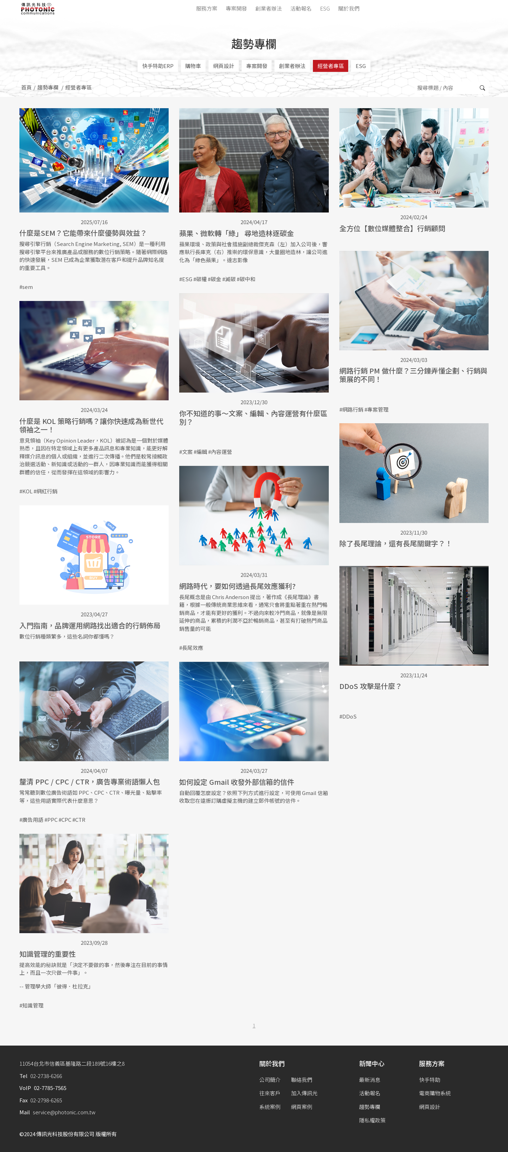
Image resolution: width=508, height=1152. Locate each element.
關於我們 (348, 8)
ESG (325, 8)
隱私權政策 (372, 1120)
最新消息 (369, 1079)
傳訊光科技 (38, 8)
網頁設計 (223, 65)
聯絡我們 (301, 1079)
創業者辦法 (268, 8)
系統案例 (269, 1106)
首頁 (26, 87)
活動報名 (301, 8)
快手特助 (429, 1079)
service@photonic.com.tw (64, 1112)
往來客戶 (269, 1093)
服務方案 (206, 8)
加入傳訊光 (304, 1093)
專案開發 (236, 8)
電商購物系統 (435, 1093)
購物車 (193, 65)
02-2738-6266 (46, 1075)
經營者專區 (331, 65)
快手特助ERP (158, 65)
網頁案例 (301, 1106)
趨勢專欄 (48, 87)
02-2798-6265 (46, 1100)
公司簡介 (269, 1079)
